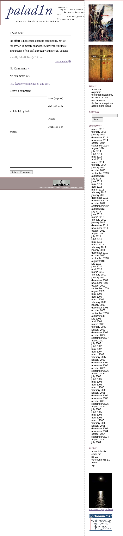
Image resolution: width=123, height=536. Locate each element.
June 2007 (96, 346)
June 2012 (96, 214)
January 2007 (98, 359)
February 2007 (98, 357)
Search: (94, 111)
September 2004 (100, 437)
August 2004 (98, 439)
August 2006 (98, 373)
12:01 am (38, 57)
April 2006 (96, 384)
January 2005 (98, 425)
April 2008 (96, 321)
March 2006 (97, 387)
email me (96, 454)
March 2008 (97, 324)
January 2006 (98, 392)
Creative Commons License (72, 193)
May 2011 (96, 242)
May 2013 (96, 184)
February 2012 (98, 219)
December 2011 (99, 225)
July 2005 (96, 409)
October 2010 (98, 255)
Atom (94, 462)
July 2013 (96, 178)
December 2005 (99, 395)
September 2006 (100, 371)
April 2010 (96, 269)
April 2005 (96, 417)
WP (93, 465)
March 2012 (97, 217)
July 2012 (96, 211)
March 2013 (97, 189)
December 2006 (99, 362)
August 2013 (98, 176)
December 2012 (99, 198)
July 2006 (96, 376)
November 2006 (99, 365)
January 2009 (98, 305)
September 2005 (100, 404)
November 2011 (99, 228)
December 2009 (99, 280)
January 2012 (98, 222)
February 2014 (98, 165)
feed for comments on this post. (30, 83)
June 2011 (96, 239)
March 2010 (97, 272)
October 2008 (98, 310)
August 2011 (98, 233)
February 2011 (98, 247)
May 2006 (96, 381)
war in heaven (98, 100)
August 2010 (98, 261)
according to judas (101, 106)
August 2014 (98, 148)
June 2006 (96, 379)
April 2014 (96, 159)
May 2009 (96, 294)
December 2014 (99, 137)
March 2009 (97, 299)
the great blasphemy (102, 95)
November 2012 (99, 200)
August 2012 (98, 209)
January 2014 (98, 167)
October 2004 (98, 434)
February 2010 (98, 274)
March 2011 (97, 244)
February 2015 (98, 132)
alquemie (96, 92)
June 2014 (96, 154)
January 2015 (98, 134)
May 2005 (96, 414)
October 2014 (98, 143)
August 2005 (98, 406)
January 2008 (98, 329)
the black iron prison (102, 103)
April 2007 (96, 351)
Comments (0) (63, 61)
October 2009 (98, 285)
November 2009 (99, 283)
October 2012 (98, 203)
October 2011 (98, 230)
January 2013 (98, 195)
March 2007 (97, 354)
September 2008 (100, 313)
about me (96, 89)
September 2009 (100, 288)
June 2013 (96, 181)
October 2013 (98, 170)
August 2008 (98, 316)
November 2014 (99, 140)
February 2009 (98, 302)
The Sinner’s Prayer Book (101, 509)
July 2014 (96, 151)
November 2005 (99, 398)
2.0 (94, 456)
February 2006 (98, 390)
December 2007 (99, 332)
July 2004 (96, 442)
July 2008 (96, 318)
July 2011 (96, 236)
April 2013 (96, 186)
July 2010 (96, 263)
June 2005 (96, 412)
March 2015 (97, 129)
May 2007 (96, 349)
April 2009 (96, 296)
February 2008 (98, 327)
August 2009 (98, 291)
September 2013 (100, 173)
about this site (98, 451)
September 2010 (100, 258)
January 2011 (98, 250)
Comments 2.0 (100, 459)
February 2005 (98, 423)
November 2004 (99, 431)
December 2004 (99, 428)
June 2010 (96, 266)
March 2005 (97, 420)
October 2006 (98, 368)
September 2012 (100, 206)
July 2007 (96, 343)
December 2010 (99, 252)
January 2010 (98, 277)
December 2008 (99, 307)
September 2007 (100, 338)
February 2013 (98, 192)
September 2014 (100, 145)
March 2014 (97, 162)
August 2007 (98, 340)
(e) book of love (99, 97)
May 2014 (96, 156)
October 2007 (98, 335)
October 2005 (98, 401)
